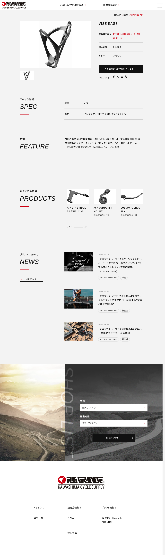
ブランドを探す (109, 512)
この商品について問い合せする (121, 69)
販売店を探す (111, 5)
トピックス (39, 512)
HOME (117, 15)
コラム (71, 523)
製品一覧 (38, 523)
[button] (68, 229)
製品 (125, 15)
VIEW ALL (31, 281)
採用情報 (72, 538)
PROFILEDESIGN (122, 33)
